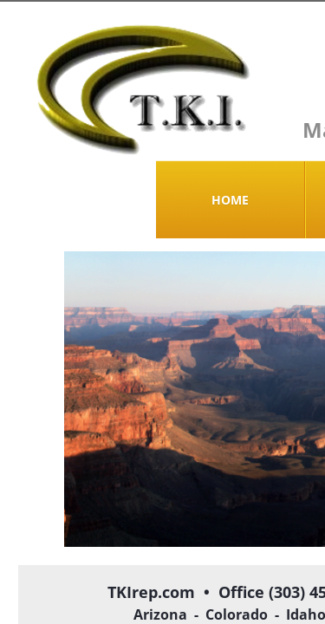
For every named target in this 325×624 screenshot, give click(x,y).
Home (230, 200)
